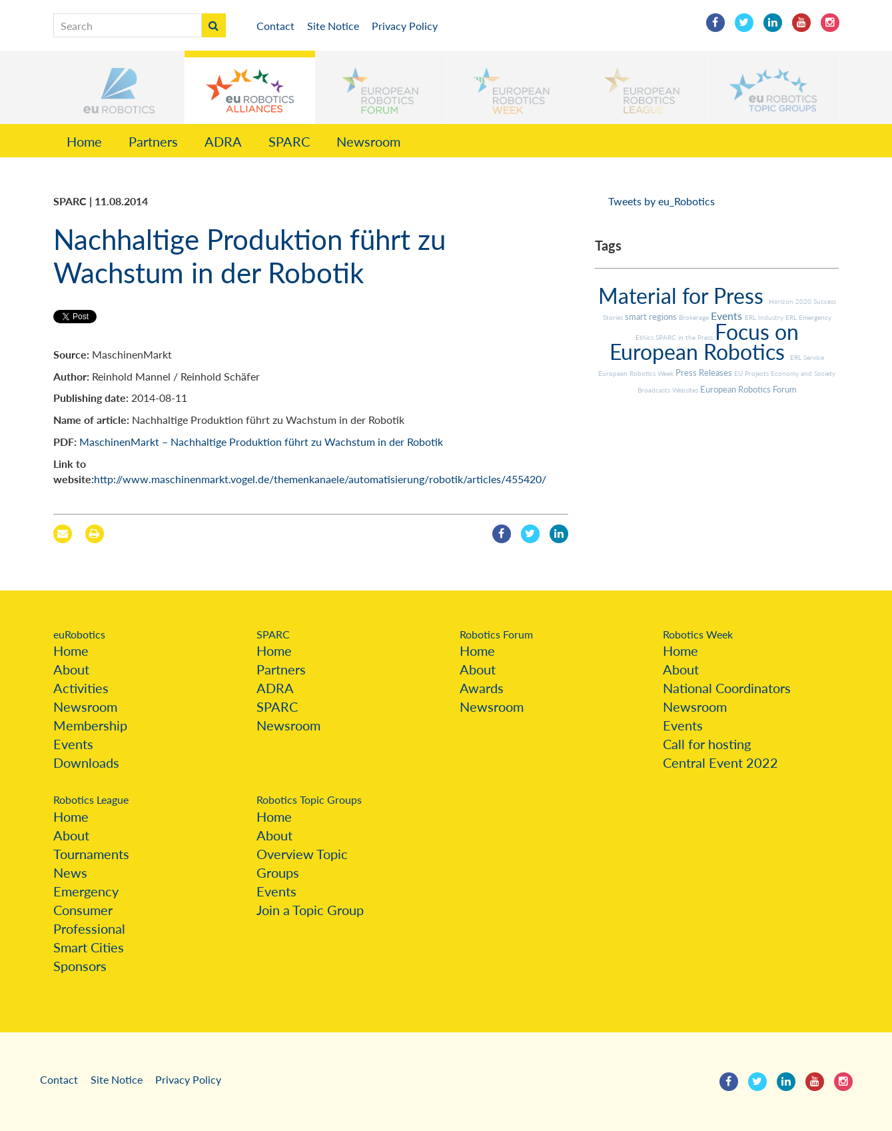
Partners (153, 141)
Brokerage (695, 317)
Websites (686, 390)
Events (728, 315)
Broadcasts (655, 390)
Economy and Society (803, 373)
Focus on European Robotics (704, 342)
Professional (89, 928)
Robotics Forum (496, 634)
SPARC (289, 141)
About (71, 669)
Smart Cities (88, 947)
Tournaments (91, 854)
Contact (275, 25)
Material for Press (683, 296)
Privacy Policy (405, 25)
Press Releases (704, 372)
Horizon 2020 (791, 301)
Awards (482, 688)
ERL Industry (765, 317)
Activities (81, 688)
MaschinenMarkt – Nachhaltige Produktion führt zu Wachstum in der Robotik (261, 441)
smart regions (652, 316)
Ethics (646, 337)
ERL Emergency (808, 317)
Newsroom (368, 141)
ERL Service (807, 357)
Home (84, 141)
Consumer (83, 910)
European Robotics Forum (748, 389)
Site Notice (333, 25)
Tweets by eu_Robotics (661, 201)
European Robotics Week (636, 373)
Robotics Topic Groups (309, 799)
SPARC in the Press (685, 337)
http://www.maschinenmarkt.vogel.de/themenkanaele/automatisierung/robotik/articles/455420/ (320, 479)
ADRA (223, 141)
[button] (118, 87)
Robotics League (91, 799)
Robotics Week (698, 634)
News (70, 872)
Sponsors (80, 966)
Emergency (86, 891)
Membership (90, 725)
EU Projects (752, 373)
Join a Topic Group (310, 910)
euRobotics (79, 634)
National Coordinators (727, 688)
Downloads (86, 762)
